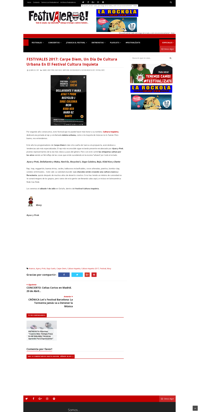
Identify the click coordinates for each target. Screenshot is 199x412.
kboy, (103, 70)
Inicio (29, 2)
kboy (109, 268)
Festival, (98, 70)
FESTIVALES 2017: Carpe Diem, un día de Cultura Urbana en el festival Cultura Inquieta (72, 61)
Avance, (45, 70)
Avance (32, 268)
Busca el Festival (75, 42)
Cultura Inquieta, (75, 70)
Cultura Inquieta (73, 268)
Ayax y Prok (41, 268)
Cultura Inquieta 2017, (88, 70)
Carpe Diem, (66, 70)
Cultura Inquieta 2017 (90, 268)
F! (26, 42)
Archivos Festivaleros (68, 2)
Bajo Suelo (51, 268)
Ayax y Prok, (51, 70)
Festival (103, 268)
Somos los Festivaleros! (50, 2)
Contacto (36, 2)
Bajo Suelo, (58, 70)
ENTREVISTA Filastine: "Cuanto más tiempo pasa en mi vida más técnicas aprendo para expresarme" (40, 323)
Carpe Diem (61, 268)
